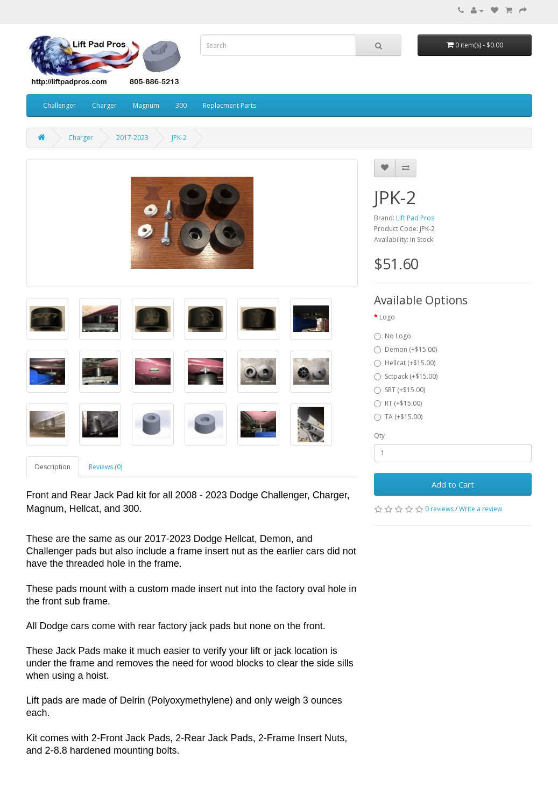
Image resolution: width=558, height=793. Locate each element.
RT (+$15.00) (398, 403)
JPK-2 (179, 137)
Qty (379, 435)
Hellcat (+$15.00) (404, 362)
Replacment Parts (229, 105)
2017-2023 (132, 137)
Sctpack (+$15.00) (405, 376)
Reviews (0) (105, 466)
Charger (104, 105)
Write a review (480, 508)
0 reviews (439, 508)
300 (181, 105)
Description (52, 466)
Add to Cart (453, 484)
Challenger (59, 105)
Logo (387, 317)
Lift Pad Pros (415, 217)
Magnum (146, 105)
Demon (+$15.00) (405, 349)
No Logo (392, 335)
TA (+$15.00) (398, 416)
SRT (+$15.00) (399, 389)
